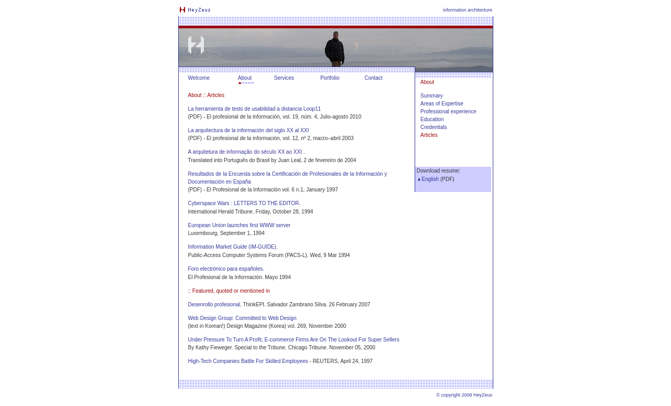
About (245, 78)
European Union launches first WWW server (239, 225)
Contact (373, 78)
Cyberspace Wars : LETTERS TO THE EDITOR (243, 203)
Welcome (199, 78)
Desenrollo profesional (214, 304)
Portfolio (330, 78)
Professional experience (448, 111)
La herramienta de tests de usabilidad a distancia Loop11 (254, 109)
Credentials (433, 127)
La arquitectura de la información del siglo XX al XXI (248, 130)
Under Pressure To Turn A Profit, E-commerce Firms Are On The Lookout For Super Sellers (293, 340)
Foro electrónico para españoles (225, 269)
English (430, 179)
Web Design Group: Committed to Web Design (242, 318)
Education (431, 119)
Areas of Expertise (441, 103)
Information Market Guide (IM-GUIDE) (232, 247)
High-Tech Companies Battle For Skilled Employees (248, 361)
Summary (431, 96)
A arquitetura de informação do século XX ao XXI (245, 152)
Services (284, 78)
